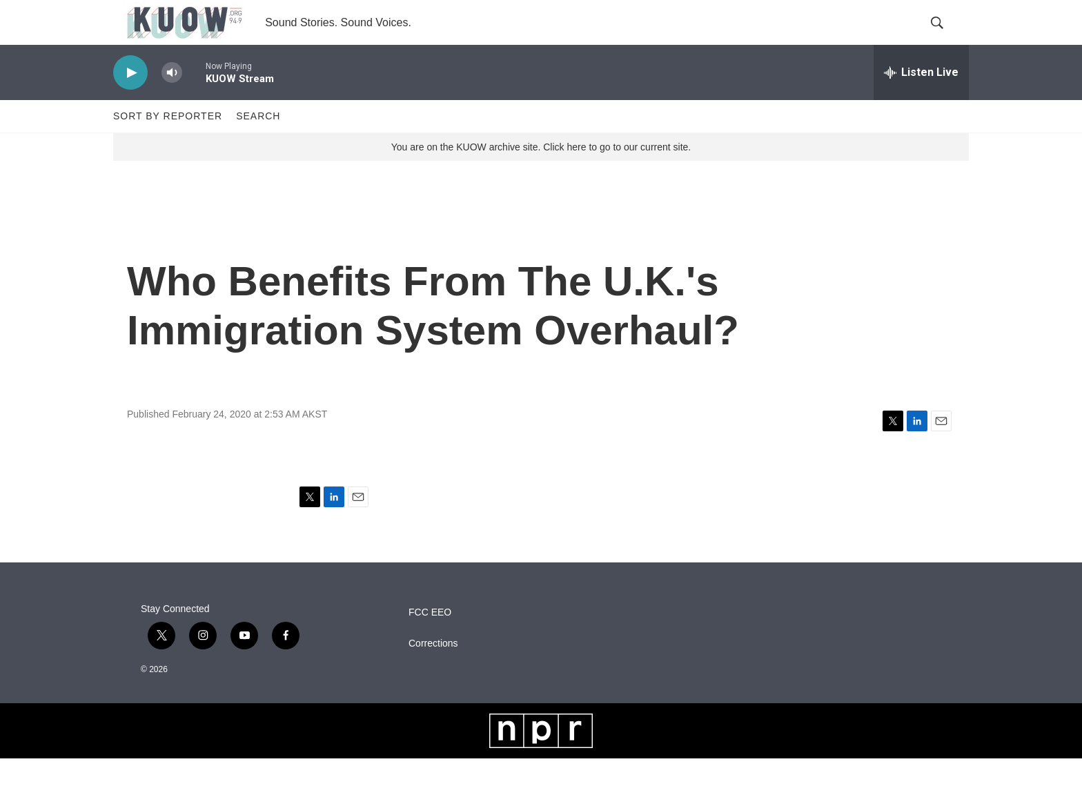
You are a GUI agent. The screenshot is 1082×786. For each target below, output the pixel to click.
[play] (130, 100)
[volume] (172, 100)
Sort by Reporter (167, 143)
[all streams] (921, 100)
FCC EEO (430, 640)
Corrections (433, 671)
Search (258, 143)
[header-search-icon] (947, 36)
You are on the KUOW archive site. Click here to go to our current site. (541, 174)
